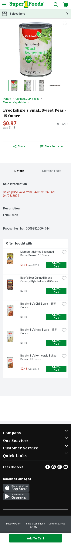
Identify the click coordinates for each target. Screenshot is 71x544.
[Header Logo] (25, 5)
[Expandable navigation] (4, 5)
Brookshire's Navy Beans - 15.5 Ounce (38, 331)
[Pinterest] (53, 468)
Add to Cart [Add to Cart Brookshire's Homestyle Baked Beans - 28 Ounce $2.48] (56, 369)
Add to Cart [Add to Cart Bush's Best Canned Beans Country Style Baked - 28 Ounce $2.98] (56, 291)
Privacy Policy (13, 523)
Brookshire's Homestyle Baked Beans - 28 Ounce (38, 357)
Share (19, 146)
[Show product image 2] (28, 85)
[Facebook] (47, 468)
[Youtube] (65, 468)
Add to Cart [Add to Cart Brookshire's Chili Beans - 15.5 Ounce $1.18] (56, 317)
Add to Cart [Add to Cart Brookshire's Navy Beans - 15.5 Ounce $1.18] (56, 343)
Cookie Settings (57, 523)
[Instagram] (59, 468)
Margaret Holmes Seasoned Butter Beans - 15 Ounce (37, 253)
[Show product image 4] (55, 85)
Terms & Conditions (34, 523)
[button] (56, 4)
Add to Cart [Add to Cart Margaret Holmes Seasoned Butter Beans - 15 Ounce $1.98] (56, 265)
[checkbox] (65, 24)
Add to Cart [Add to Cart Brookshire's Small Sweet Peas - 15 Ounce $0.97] (35, 538)
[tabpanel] (35, 278)
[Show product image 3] (41, 85)
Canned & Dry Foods (27, 98)
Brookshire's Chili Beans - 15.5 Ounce (38, 305)
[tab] (19, 171)
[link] (52, 146)
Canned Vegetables (14, 102)
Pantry (7, 98)
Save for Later (51, 146)
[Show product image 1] (14, 85)
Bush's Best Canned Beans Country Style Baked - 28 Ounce (39, 279)
